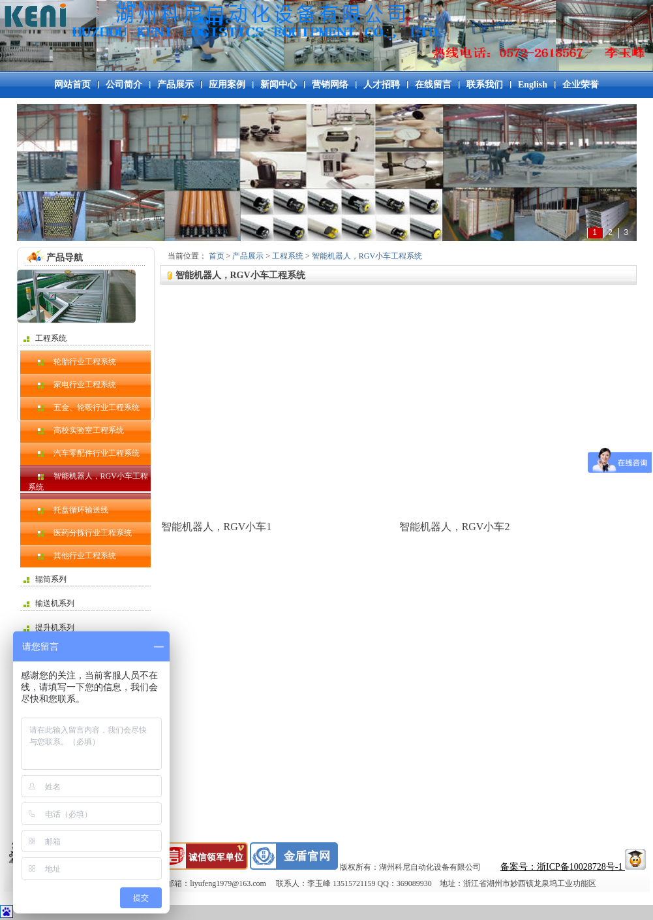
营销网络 (330, 84)
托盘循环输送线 (68, 510)
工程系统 (45, 338)
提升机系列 (48, 627)
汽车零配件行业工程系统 (84, 453)
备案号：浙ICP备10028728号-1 (562, 867)
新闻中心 (278, 84)
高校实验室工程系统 (76, 430)
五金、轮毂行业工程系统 (84, 407)
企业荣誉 (580, 84)
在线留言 (433, 84)
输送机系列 (48, 603)
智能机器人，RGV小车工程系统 (88, 481)
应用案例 (227, 84)
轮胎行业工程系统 (72, 361)
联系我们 (484, 84)
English (532, 84)
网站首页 (72, 84)
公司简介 (124, 84)
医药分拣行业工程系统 (80, 532)
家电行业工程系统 (72, 384)
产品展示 (175, 84)
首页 (216, 256)
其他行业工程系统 (72, 555)
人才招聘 (381, 84)
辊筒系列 (45, 579)
